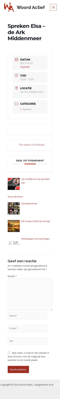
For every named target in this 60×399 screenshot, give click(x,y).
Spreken (26, 109)
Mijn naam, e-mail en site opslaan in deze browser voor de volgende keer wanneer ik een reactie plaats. (28, 356)
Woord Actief (31, 7)
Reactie (12, 276)
